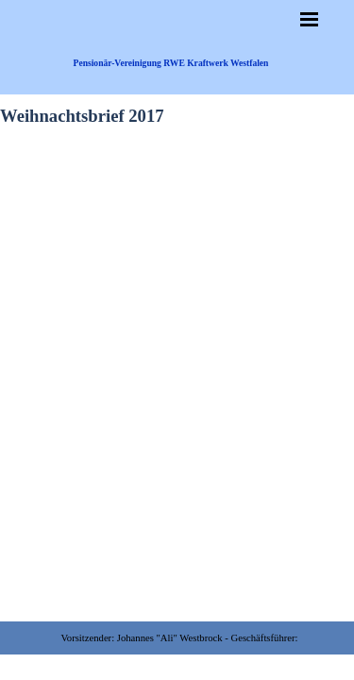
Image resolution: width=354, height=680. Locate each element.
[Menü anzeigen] (309, 19)
